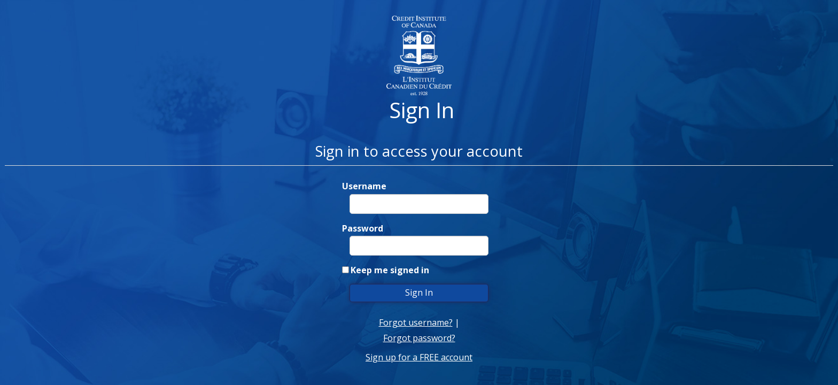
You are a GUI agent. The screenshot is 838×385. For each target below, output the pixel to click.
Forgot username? (416, 322)
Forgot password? (419, 338)
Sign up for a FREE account (419, 357)
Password (362, 228)
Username (364, 186)
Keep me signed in (390, 270)
